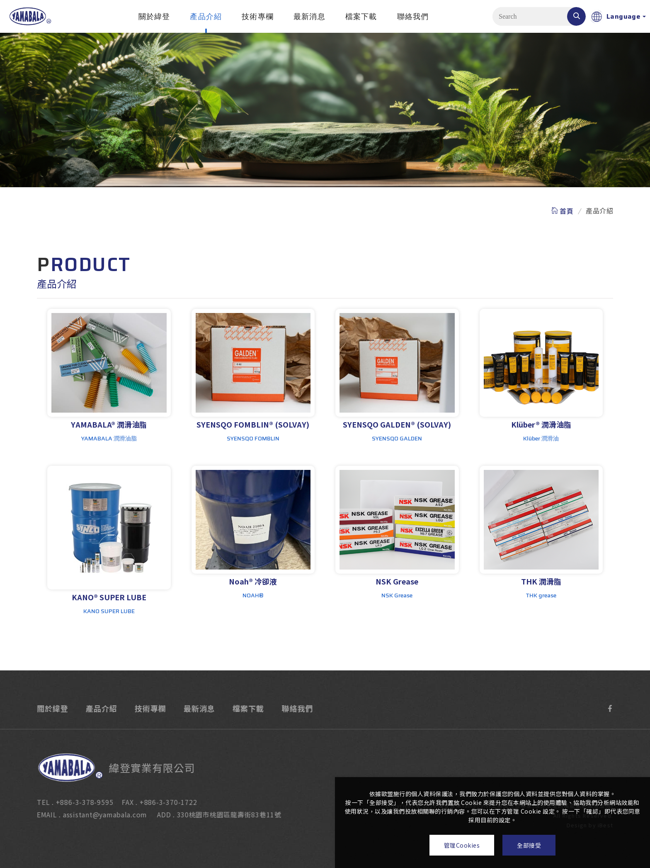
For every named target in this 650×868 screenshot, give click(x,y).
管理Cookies (462, 845)
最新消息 (309, 16)
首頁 (566, 210)
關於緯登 (154, 16)
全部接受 (529, 845)
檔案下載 (361, 16)
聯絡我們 (413, 16)
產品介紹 (206, 16)
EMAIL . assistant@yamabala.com (84, 814)
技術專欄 (258, 16)
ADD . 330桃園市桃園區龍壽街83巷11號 (211, 814)
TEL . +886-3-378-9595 (67, 802)
